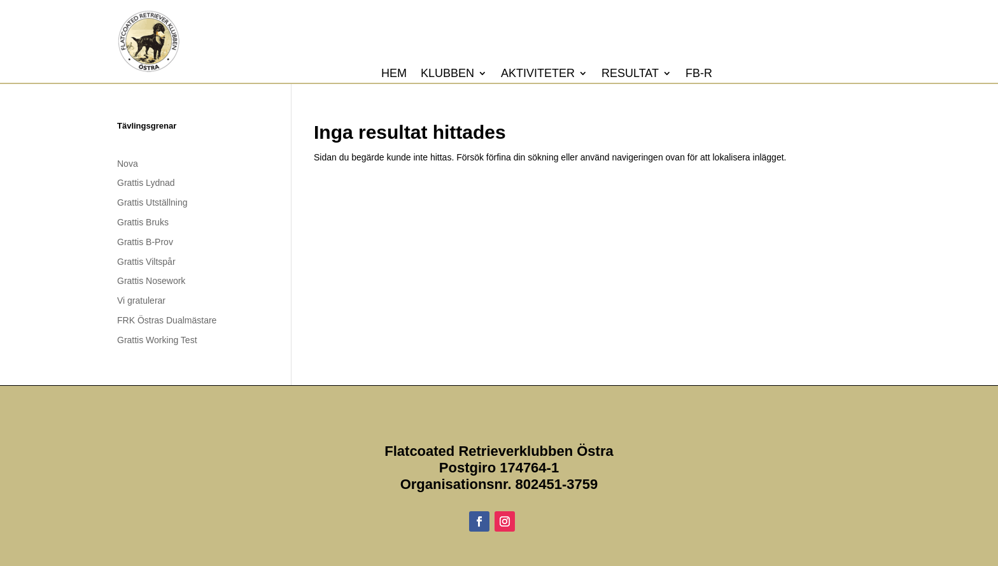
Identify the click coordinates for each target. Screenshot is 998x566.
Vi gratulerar (141, 300)
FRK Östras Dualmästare (166, 320)
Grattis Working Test (157, 340)
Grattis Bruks (143, 222)
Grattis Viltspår (146, 262)
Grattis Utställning (152, 202)
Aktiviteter (538, 74)
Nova (127, 164)
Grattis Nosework (151, 281)
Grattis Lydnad (146, 183)
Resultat (630, 74)
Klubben (447, 74)
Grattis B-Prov (145, 242)
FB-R (698, 74)
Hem (394, 74)
